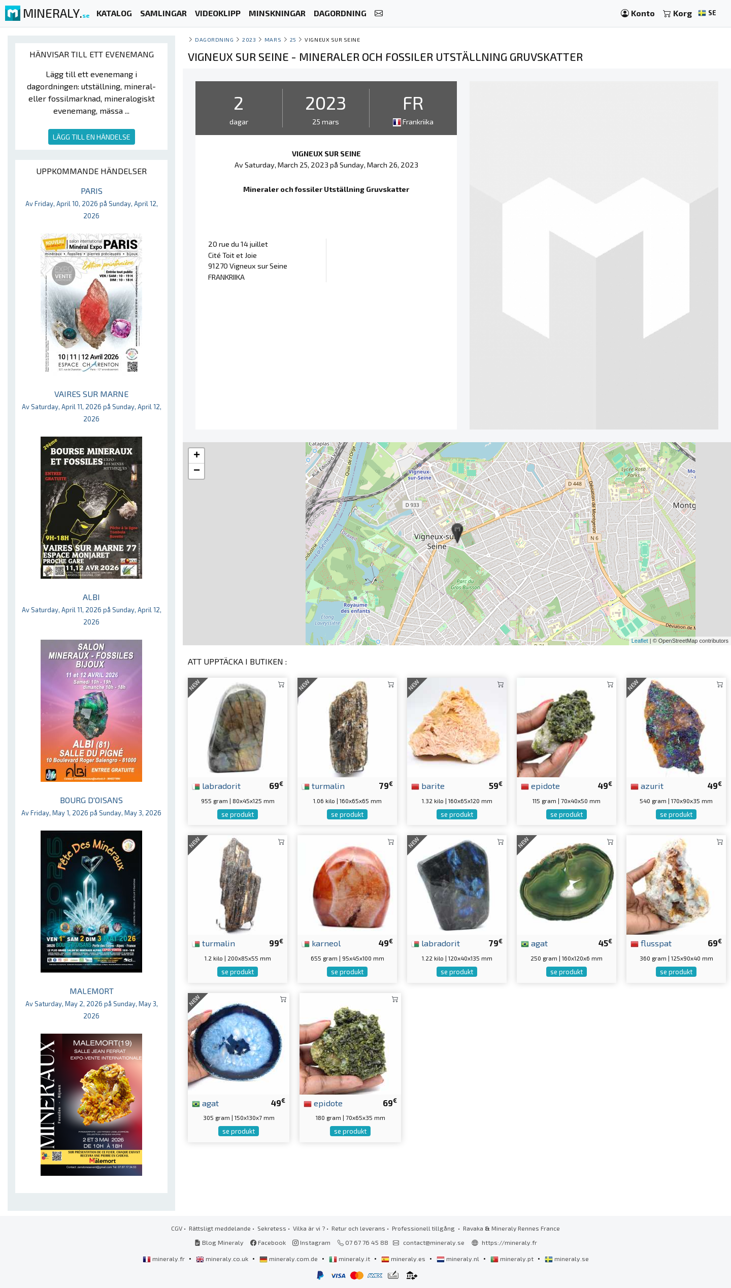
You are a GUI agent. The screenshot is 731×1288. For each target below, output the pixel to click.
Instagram (311, 1242)
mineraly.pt (512, 1258)
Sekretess (271, 1228)
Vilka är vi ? (309, 1228)
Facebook (268, 1242)
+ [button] (196, 456)
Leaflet (640, 641)
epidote (540, 785)
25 (293, 39)
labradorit (216, 785)
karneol (321, 943)
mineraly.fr (164, 1258)
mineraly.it (350, 1258)
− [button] (196, 471)
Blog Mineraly (219, 1242)
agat (534, 943)
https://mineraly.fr (509, 1242)
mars (272, 39)
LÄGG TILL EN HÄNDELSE (91, 137)
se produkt (237, 814)
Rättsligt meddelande (220, 1228)
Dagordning (214, 39)
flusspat (651, 943)
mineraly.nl (459, 1258)
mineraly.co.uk (223, 1258)
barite (428, 785)
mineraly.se (567, 1258)
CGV (176, 1228)
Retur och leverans (358, 1228)
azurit (646, 785)
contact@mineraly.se (433, 1242)
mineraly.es (404, 1258)
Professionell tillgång (424, 1228)
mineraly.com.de (289, 1258)
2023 (249, 39)
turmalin (323, 785)
